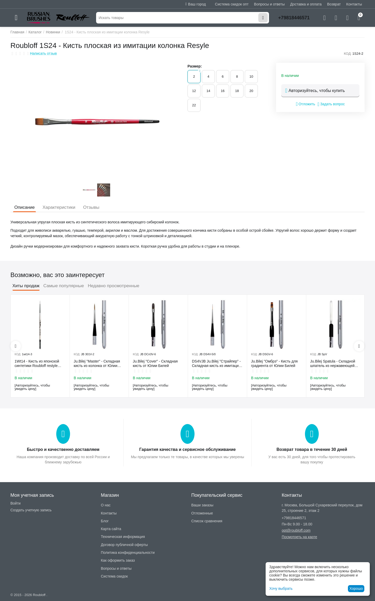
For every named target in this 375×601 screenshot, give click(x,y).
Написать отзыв (43, 54)
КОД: (348, 54)
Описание (24, 207)
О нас (105, 505)
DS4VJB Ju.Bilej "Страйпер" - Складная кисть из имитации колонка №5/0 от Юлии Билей (217, 363)
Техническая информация (123, 537)
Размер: (195, 66)
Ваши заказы (202, 505)
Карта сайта (111, 529)
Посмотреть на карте (299, 537)
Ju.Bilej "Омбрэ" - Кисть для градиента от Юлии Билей (274, 363)
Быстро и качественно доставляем (63, 449)
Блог (105, 521)
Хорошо (356, 588)
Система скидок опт (231, 4)
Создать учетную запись (31, 510)
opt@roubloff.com (296, 530)
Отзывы (91, 207)
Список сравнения (206, 521)
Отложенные (202, 513)
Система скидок (114, 576)
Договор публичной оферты (124, 545)
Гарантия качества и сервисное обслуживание (187, 449)
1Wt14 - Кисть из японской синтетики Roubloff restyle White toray (37, 363)
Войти (15, 503)
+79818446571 (294, 17)
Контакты (354, 4)
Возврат (334, 4)
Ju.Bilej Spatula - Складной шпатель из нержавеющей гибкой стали (332, 363)
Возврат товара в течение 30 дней (312, 449)
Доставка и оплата (306, 4)
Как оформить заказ (118, 560)
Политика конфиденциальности (128, 552)
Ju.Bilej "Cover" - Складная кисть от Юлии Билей (155, 363)
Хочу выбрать (280, 588)
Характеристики (58, 207)
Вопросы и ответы (269, 4)
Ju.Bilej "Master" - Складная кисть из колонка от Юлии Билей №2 (97, 363)
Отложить (305, 104)
